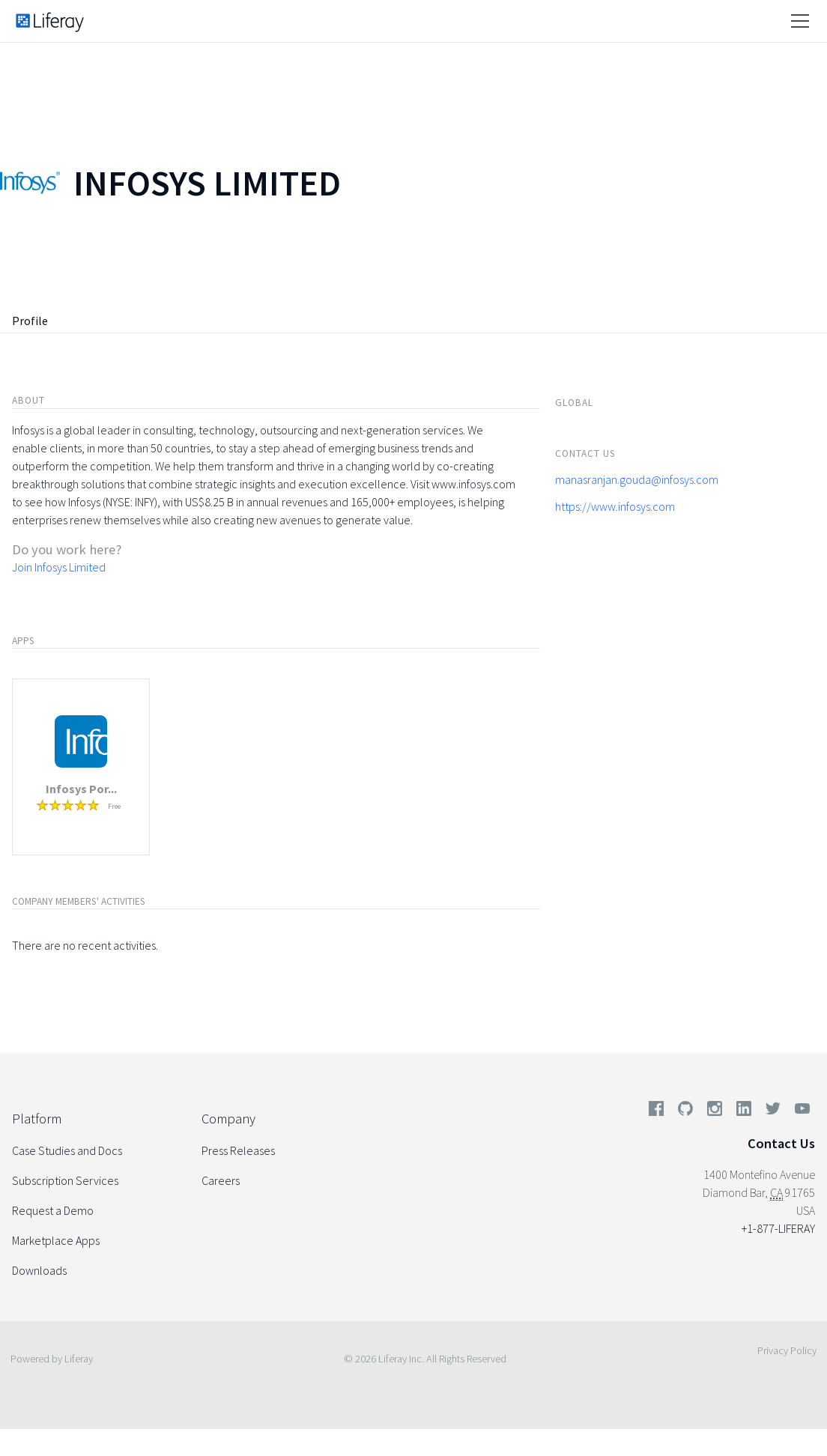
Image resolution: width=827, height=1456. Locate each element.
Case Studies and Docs (67, 1150)
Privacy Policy (787, 1350)
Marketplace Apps (56, 1240)
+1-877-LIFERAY (778, 1228)
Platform (36, 1118)
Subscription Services (65, 1180)
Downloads (39, 1270)
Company (228, 1118)
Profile (30, 320)
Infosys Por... (81, 788)
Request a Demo (53, 1210)
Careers (221, 1180)
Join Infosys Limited (59, 566)
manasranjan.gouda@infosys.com (636, 479)
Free (114, 806)
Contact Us (781, 1143)
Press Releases (238, 1150)
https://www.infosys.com (615, 506)
